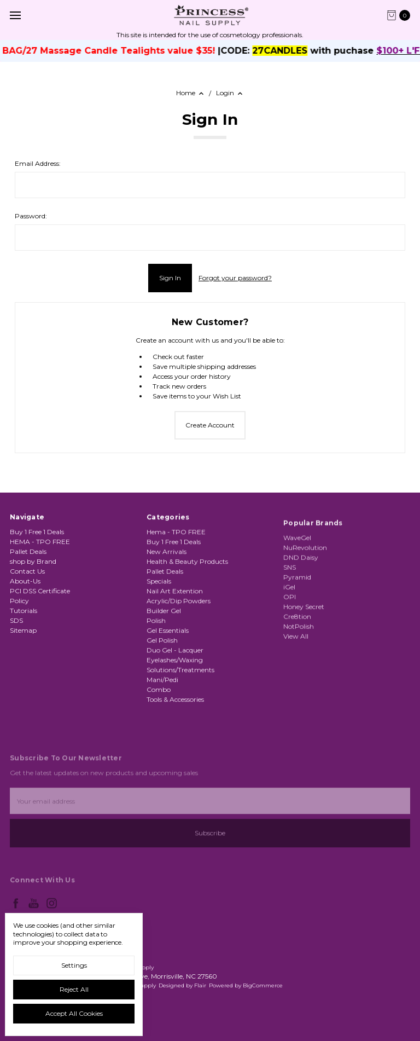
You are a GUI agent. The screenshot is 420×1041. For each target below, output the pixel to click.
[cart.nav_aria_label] (401, 15)
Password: (31, 216)
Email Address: (38, 163)
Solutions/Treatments (180, 712)
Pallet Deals (28, 562)
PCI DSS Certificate (40, 602)
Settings (74, 965)
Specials (159, 624)
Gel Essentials (168, 673)
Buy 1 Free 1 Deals (37, 543)
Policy (19, 612)
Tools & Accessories (175, 742)
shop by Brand (33, 572)
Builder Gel (164, 653)
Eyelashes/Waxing (175, 702)
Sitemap (23, 641)
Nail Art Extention (175, 633)
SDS (16, 631)
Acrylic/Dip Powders (179, 643)
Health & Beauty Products (187, 604)
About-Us (25, 592)
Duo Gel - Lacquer (175, 693)
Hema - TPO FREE (176, 574)
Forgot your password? (235, 278)
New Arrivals (166, 594)
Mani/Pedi (162, 722)
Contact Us (27, 582)
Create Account (210, 425)
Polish (156, 663)
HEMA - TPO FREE (40, 552)
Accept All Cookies (74, 1013)
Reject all (74, 989)
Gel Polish (162, 683)
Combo (159, 732)
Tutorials (23, 621)
